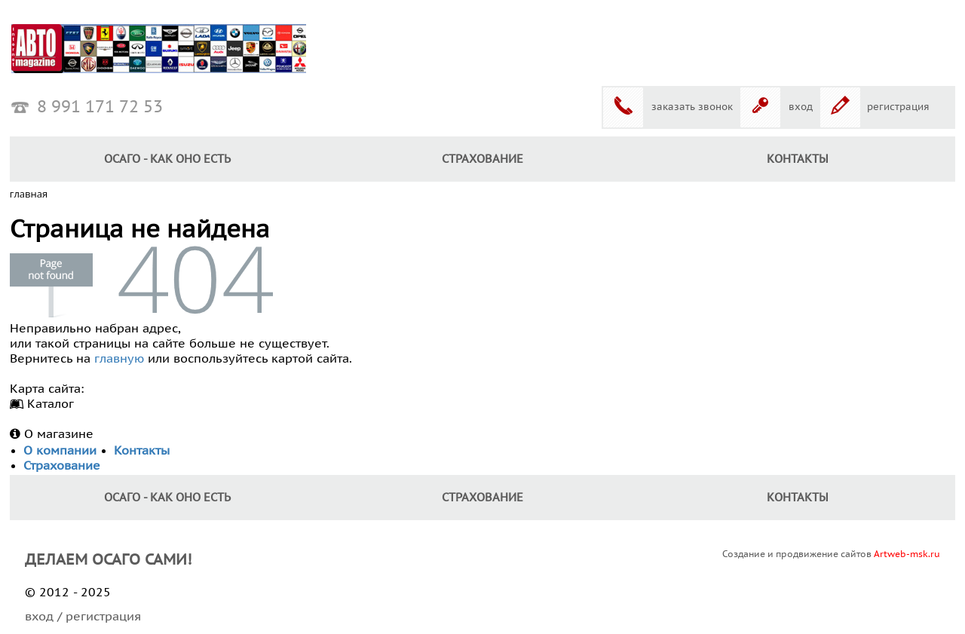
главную (119, 359)
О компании (59, 451)
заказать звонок (692, 107)
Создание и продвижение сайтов (831, 554)
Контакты (142, 451)
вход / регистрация (83, 616)
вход (801, 107)
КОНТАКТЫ (798, 159)
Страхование (482, 159)
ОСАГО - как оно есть (167, 159)
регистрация (898, 107)
